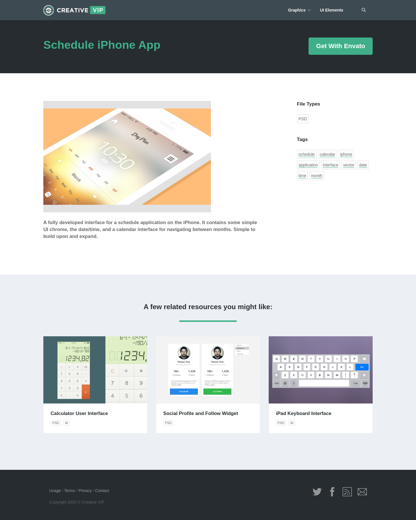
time (302, 175)
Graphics (297, 10)
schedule (307, 154)
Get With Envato (340, 46)
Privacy (85, 490)
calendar (327, 154)
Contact (102, 490)
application (308, 165)
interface (330, 165)
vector (348, 165)
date (363, 165)
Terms (69, 490)
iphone (346, 154)
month (316, 175)
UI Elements (331, 10)
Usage (55, 490)
